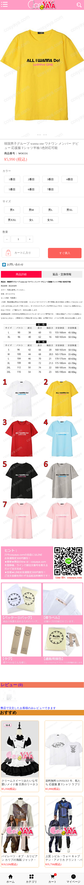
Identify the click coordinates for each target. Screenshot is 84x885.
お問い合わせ (13, 264)
